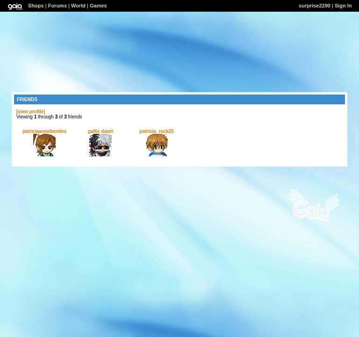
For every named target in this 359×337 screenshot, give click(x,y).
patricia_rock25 (156, 131)
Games (98, 5)
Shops (36, 5)
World (78, 5)
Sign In (343, 5)
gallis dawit (100, 131)
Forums (57, 5)
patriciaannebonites (44, 131)
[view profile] (30, 111)
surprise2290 (314, 5)
